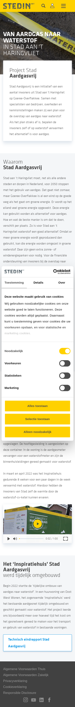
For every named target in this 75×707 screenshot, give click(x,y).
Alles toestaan (37, 406)
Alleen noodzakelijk (37, 432)
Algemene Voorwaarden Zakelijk (25, 675)
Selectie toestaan (37, 419)
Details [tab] (38, 282)
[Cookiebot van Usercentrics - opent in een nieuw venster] (53, 271)
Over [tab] (61, 282)
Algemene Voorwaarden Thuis (24, 669)
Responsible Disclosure (19, 693)
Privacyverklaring (15, 681)
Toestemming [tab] (14, 282)
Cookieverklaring (15, 687)
